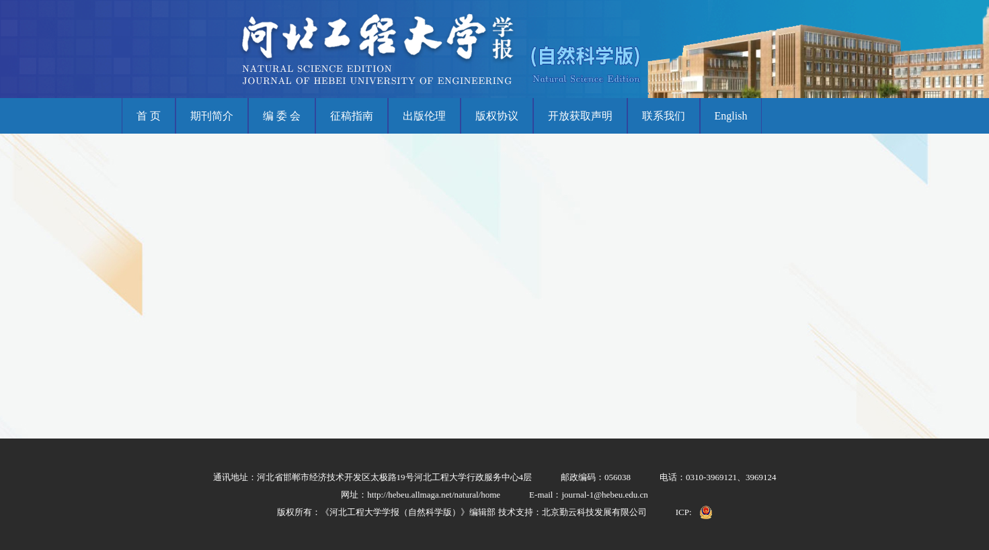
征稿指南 (351, 116)
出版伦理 (424, 116)
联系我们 (663, 116)
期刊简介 (211, 116)
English (731, 116)
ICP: (684, 512)
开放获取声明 (580, 116)
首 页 (148, 116)
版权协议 (496, 116)
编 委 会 (282, 116)
